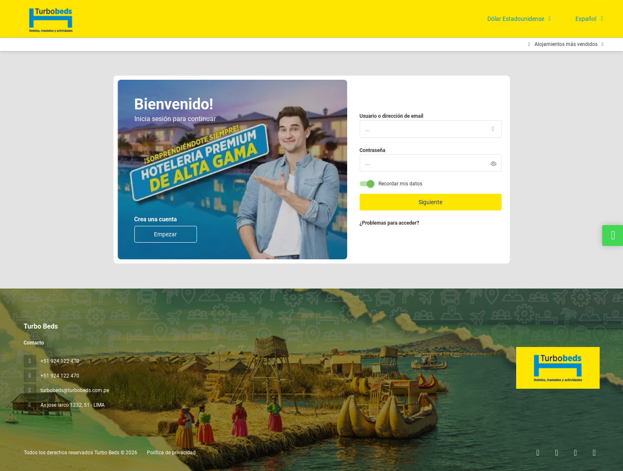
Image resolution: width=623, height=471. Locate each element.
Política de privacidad (171, 453)
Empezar (165, 234)
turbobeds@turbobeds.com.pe (74, 390)
